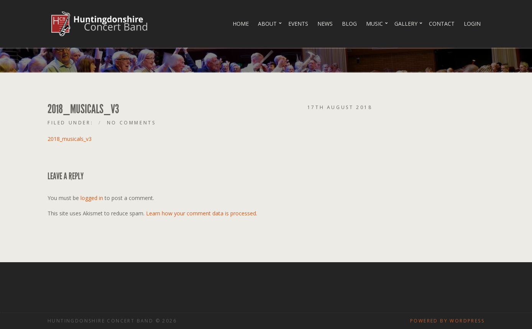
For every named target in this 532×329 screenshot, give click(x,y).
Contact (442, 23)
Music (374, 23)
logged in (91, 198)
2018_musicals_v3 (70, 138)
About (267, 23)
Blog (349, 23)
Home (241, 23)
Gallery (405, 23)
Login (472, 23)
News (325, 23)
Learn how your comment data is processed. (201, 213)
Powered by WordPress (447, 320)
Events (298, 23)
